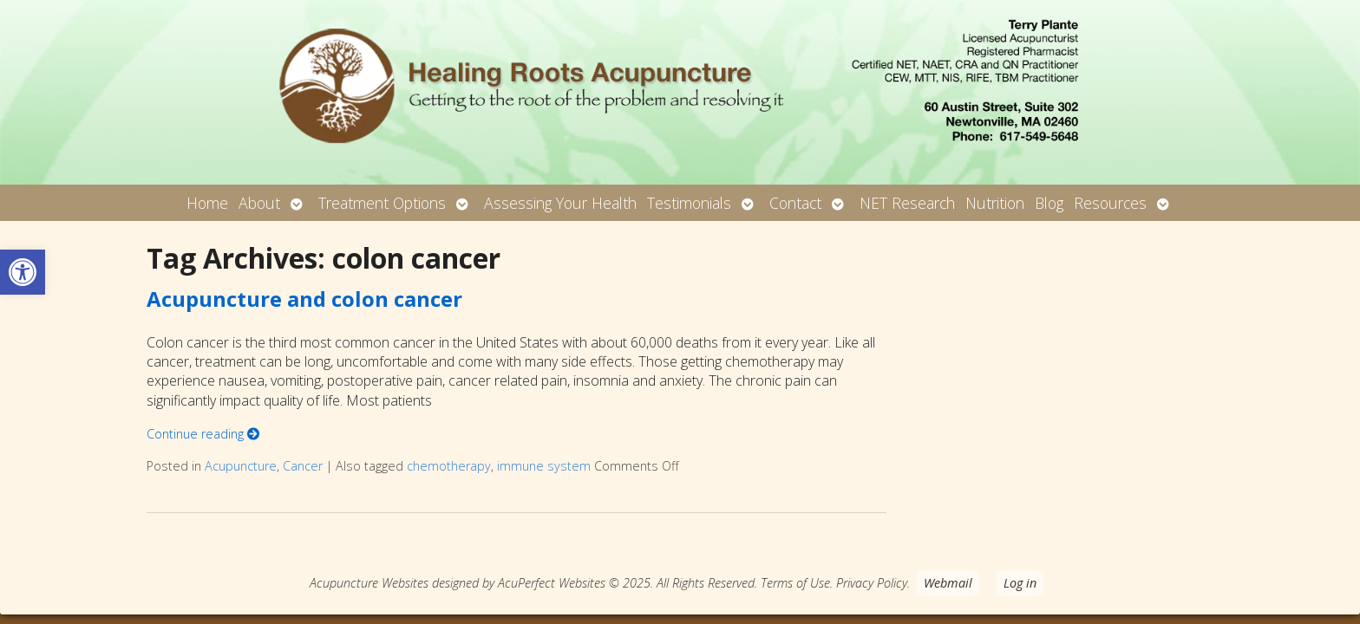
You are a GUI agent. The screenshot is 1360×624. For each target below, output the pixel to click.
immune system (544, 466)
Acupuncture (241, 466)
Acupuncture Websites (369, 583)
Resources (1110, 202)
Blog (1049, 202)
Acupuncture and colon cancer (304, 298)
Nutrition (994, 202)
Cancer (303, 466)
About (259, 202)
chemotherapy (449, 466)
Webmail (948, 583)
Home (207, 202)
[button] (22, 272)
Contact (795, 202)
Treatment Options (382, 202)
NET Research (907, 202)
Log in (1020, 583)
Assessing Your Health (560, 202)
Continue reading (203, 434)
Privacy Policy (871, 583)
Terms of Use (795, 583)
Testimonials (689, 202)
